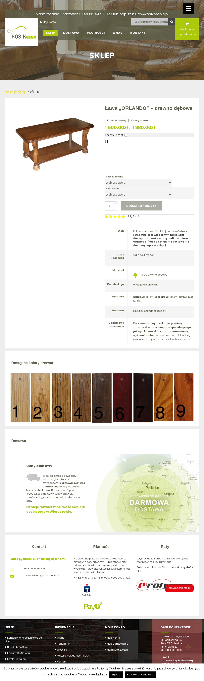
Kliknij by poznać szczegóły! (150, 311)
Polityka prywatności (140, 674)
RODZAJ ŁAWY (113, 188)
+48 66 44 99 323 (96, 14)
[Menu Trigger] (188, 8)
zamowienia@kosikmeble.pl (42, 575)
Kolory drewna (140, 120)
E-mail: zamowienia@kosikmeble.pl (177, 658)
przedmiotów (187, 34)
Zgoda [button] (116, 674)
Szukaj (171, 21)
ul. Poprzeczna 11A (171, 640)
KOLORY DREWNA (114, 176)
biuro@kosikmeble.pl (150, 14)
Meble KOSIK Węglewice (175, 636)
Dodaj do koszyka (141, 206)
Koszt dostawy (116, 120)
